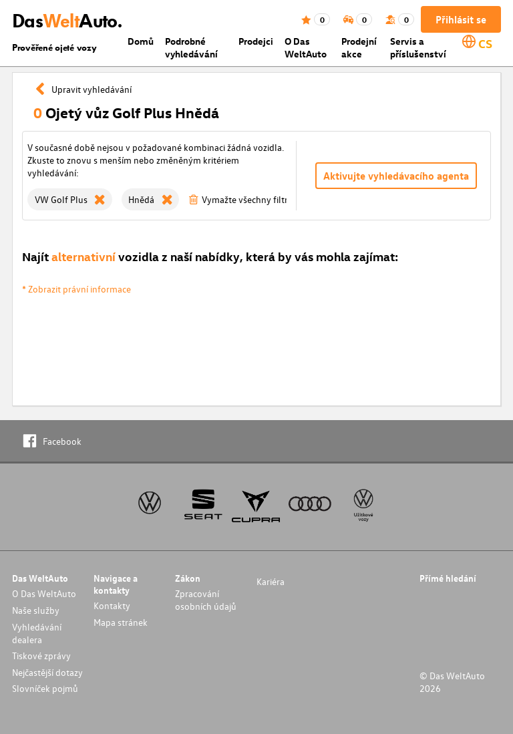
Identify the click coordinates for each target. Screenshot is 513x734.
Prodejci (255, 41)
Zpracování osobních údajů (205, 599)
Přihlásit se (461, 19)
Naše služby (35, 610)
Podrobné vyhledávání (191, 47)
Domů (141, 41)
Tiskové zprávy (41, 655)
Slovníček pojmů (45, 688)
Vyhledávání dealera (36, 633)
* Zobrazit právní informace (76, 289)
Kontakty (112, 605)
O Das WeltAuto (306, 47)
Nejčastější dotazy (47, 672)
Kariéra (270, 581)
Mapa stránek (121, 622)
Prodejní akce (359, 47)
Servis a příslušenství (418, 47)
